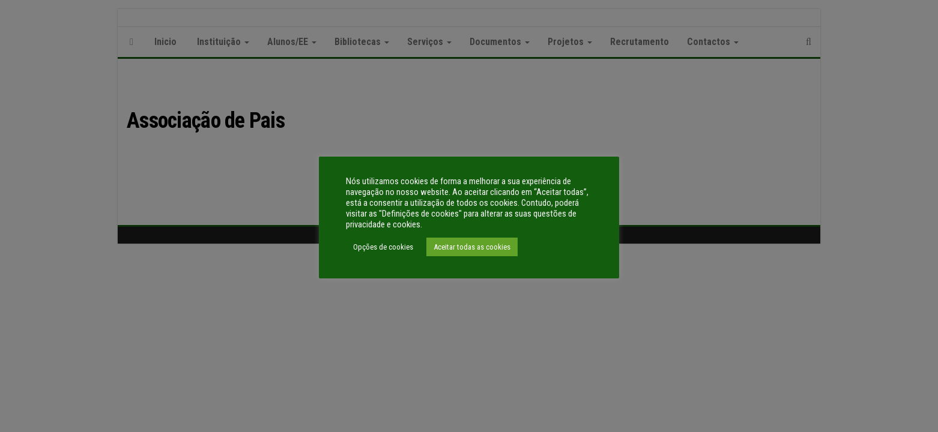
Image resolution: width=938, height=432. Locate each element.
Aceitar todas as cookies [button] (472, 246)
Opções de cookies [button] (383, 246)
